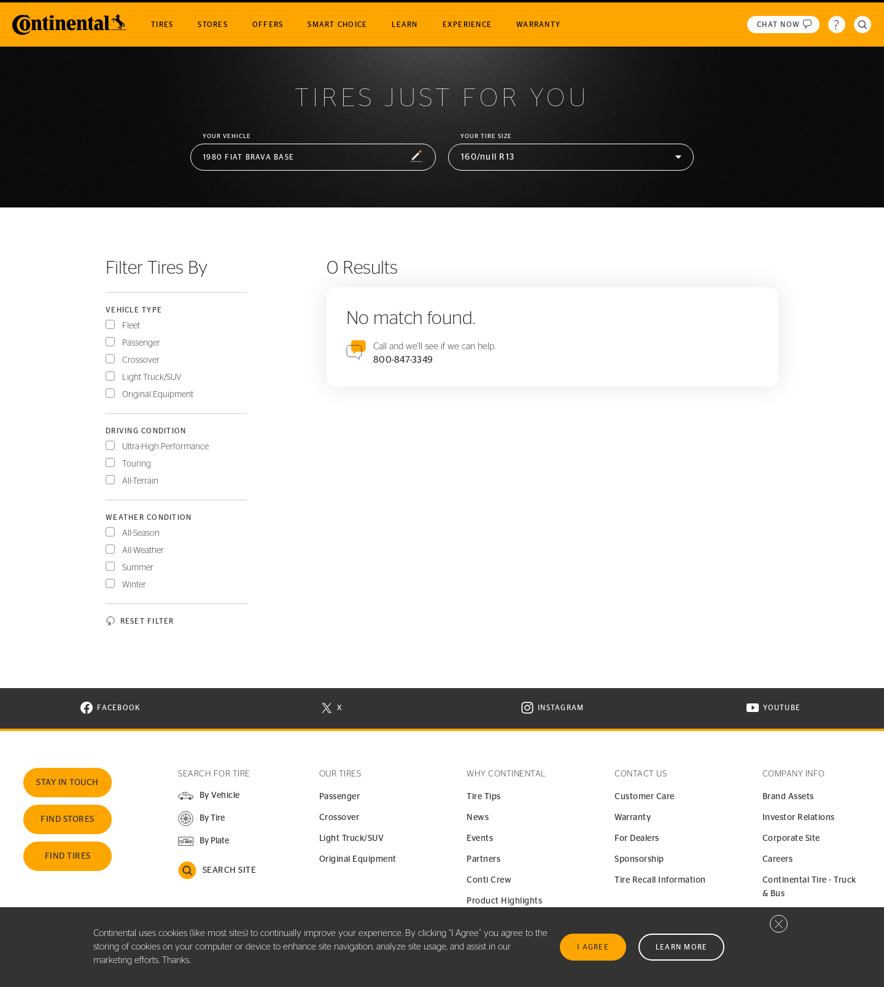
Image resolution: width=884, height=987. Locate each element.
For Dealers (637, 838)
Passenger (141, 343)
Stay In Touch (67, 782)
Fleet (131, 326)
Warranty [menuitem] (538, 24)
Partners (483, 859)
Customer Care (645, 796)
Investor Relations (798, 817)
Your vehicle (227, 136)
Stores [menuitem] (213, 24)
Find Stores (68, 819)
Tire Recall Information (660, 880)
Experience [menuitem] (467, 24)
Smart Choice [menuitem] (337, 24)
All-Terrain (140, 481)
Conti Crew (489, 880)
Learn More (682, 947)
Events (480, 838)
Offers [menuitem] (268, 24)
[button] (313, 157)
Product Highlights (504, 901)
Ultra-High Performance (165, 447)
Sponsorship (639, 859)
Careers (777, 859)
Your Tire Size (486, 136)
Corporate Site (791, 838)
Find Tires (68, 856)
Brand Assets (788, 796)
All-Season (141, 533)
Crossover (141, 360)
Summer (137, 567)
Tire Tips (484, 796)
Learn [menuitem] (404, 24)
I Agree (593, 947)
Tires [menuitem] (162, 24)
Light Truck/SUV (152, 377)
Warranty (633, 817)
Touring (136, 464)
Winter (134, 585)
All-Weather (143, 550)
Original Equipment (157, 394)
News (478, 817)
